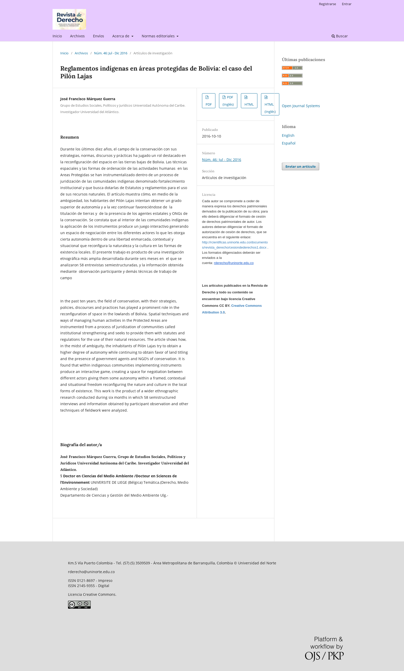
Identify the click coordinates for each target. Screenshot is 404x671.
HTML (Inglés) (270, 108)
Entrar (346, 4)
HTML (249, 104)
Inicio (57, 35)
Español (289, 143)
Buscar (340, 35)
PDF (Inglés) (228, 101)
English (288, 135)
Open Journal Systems (301, 105)
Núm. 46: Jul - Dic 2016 (110, 53)
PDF (209, 104)
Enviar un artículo (300, 166)
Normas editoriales (159, 35)
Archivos (77, 35)
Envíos (98, 35)
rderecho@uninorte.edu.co (234, 263)
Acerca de (121, 35)
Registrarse (327, 4)
